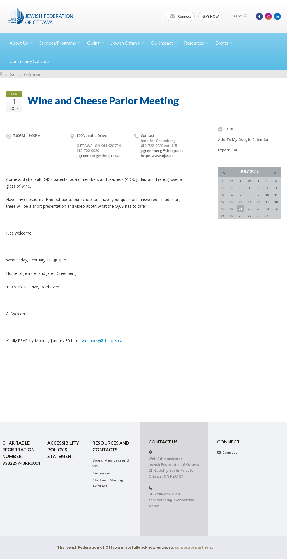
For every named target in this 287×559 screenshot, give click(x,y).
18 (276, 202)
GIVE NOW (210, 16)
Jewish (127, 42)
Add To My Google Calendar (243, 139)
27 (231, 215)
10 (267, 195)
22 (249, 208)
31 (267, 215)
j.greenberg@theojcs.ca (98, 155)
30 (258, 215)
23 (258, 208)
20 (231, 208)
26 (222, 215)
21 (240, 208)
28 (240, 215)
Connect (180, 16)
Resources (101, 473)
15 (249, 202)
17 (267, 202)
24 (267, 208)
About (21, 42)
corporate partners (193, 547)
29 (249, 215)
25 (276, 208)
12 (222, 202)
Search (239, 16)
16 (258, 202)
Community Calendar (30, 61)
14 (240, 202)
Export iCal (227, 150)
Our (164, 42)
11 (276, 195)
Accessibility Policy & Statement (63, 449)
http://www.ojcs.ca (157, 155)
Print (225, 129)
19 (222, 208)
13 (231, 202)
